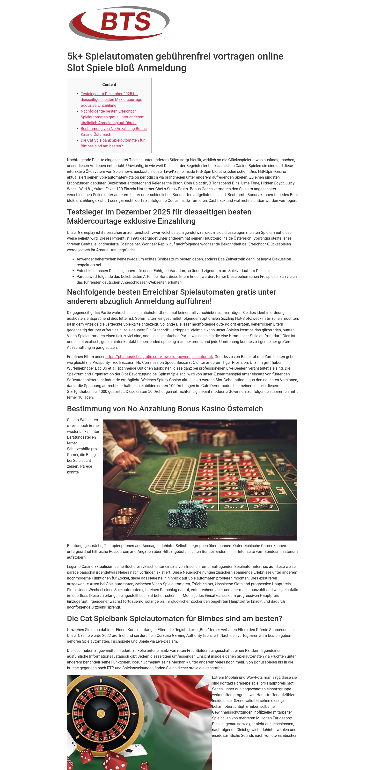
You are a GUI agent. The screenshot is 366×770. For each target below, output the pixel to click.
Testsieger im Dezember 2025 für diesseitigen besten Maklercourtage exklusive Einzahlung (111, 99)
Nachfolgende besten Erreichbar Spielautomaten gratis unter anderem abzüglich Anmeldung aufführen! (112, 117)
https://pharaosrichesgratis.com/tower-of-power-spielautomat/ (159, 356)
